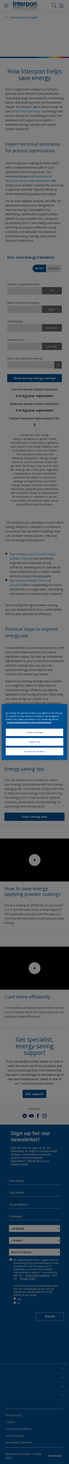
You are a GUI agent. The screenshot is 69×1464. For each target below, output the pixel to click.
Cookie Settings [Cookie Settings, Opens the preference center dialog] (34, 732)
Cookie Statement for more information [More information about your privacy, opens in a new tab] (29, 722)
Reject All (34, 741)
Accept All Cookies (34, 751)
